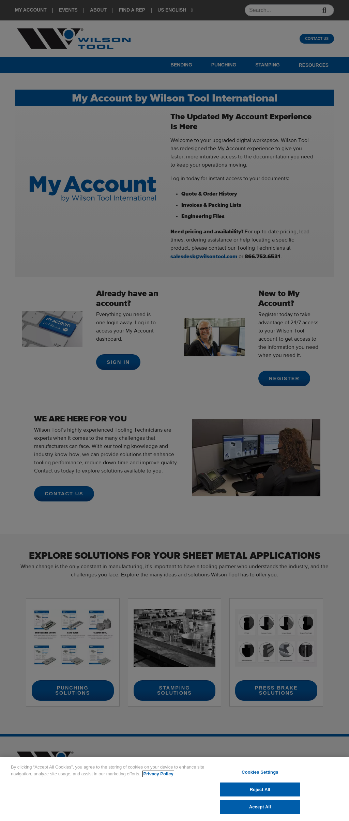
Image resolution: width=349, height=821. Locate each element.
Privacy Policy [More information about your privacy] (158, 773)
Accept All (260, 806)
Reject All (260, 789)
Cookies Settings (260, 772)
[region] (174, 789)
